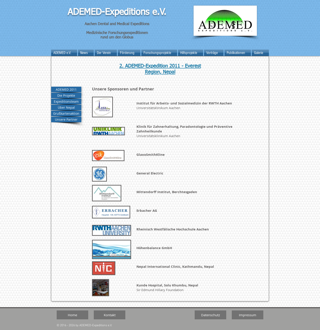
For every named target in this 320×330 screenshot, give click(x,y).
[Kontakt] (109, 314)
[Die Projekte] (66, 95)
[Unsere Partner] (66, 119)
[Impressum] (247, 314)
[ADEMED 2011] (66, 89)
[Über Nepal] (66, 107)
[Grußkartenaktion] (66, 113)
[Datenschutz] (210, 314)
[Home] (72, 314)
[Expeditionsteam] (66, 101)
